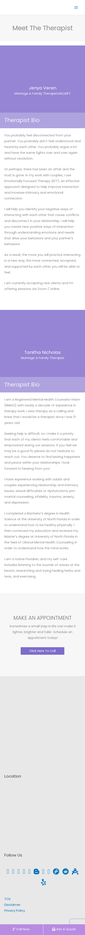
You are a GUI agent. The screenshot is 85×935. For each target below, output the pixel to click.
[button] (42, 651)
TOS (7, 899)
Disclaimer (12, 905)
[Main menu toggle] (76, 7)
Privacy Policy (14, 910)
